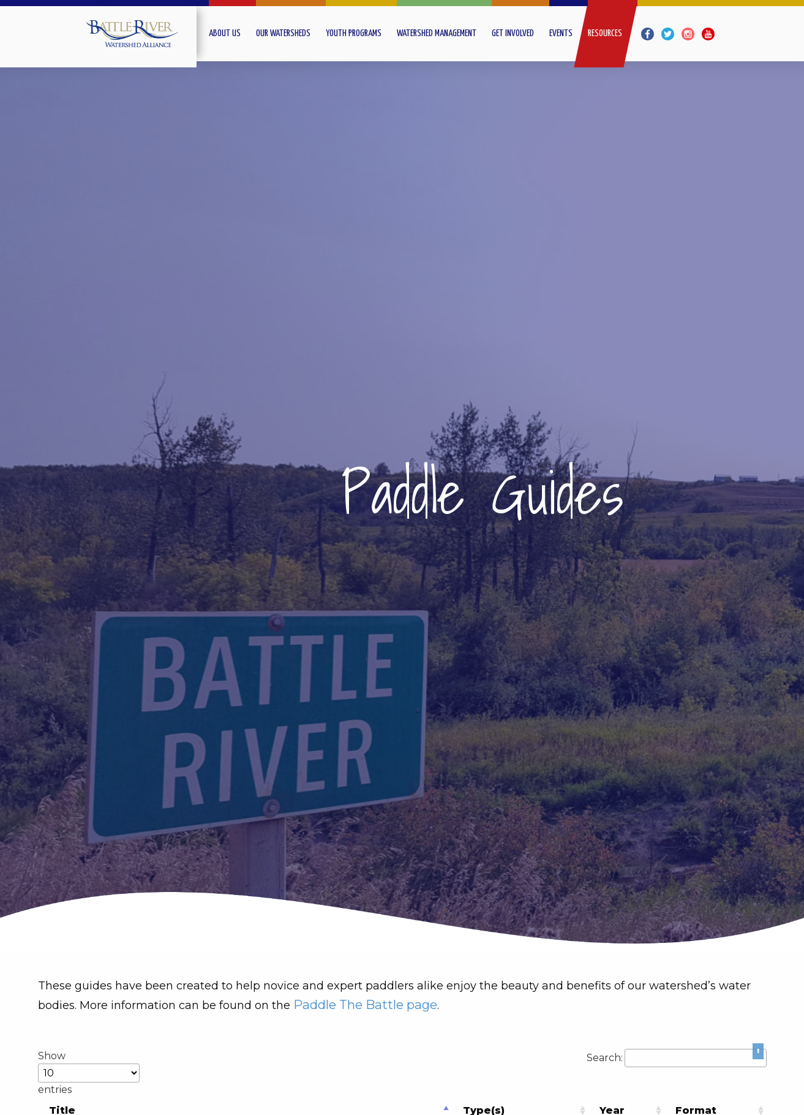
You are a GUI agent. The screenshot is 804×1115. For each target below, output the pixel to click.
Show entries (89, 1072)
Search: (677, 1058)
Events (561, 33)
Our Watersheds (283, 33)
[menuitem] (232, 33)
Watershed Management (436, 33)
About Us (225, 33)
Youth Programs (353, 33)
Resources (605, 33)
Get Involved (513, 33)
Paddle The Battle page (365, 1004)
